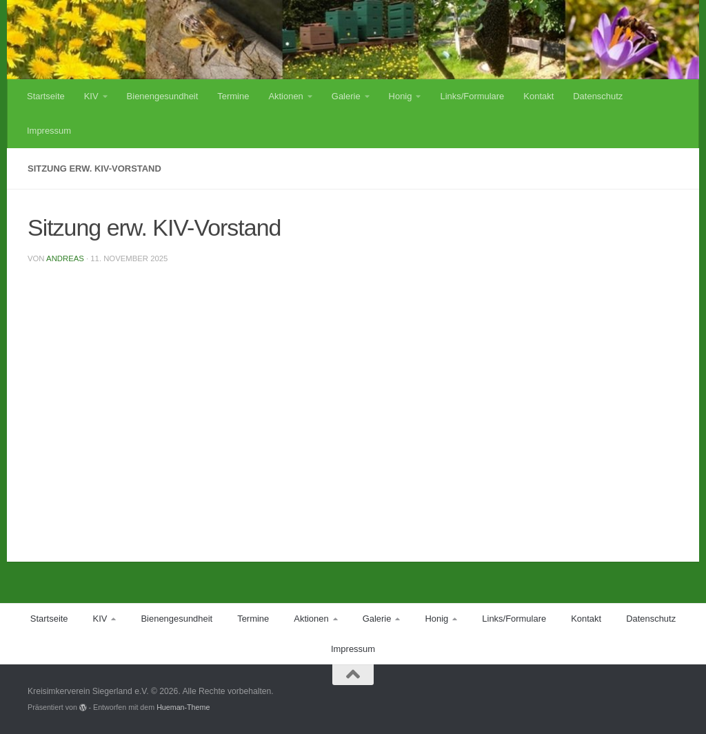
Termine (233, 96)
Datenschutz (598, 96)
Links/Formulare (472, 96)
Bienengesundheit (163, 96)
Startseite (46, 96)
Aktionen (285, 96)
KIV (91, 96)
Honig (400, 96)
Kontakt (538, 96)
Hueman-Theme (183, 707)
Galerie (346, 96)
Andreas (65, 258)
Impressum (49, 130)
